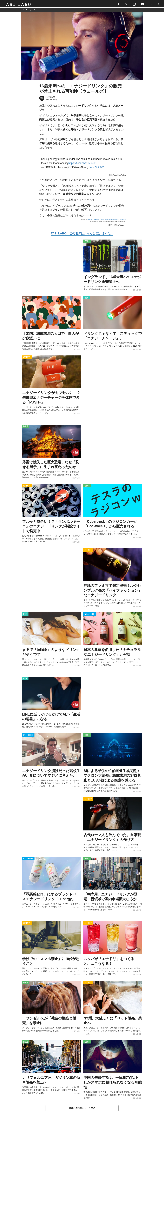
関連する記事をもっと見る (82, 1109)
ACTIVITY (26, 358)
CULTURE (27, 299)
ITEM (86, 299)
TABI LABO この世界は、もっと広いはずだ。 (82, 234)
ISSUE (87, 242)
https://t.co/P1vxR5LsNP (82, 164)
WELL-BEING (90, 615)
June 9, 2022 (96, 168)
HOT (110, 226)
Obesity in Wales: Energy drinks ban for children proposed (107, 220)
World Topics (119, 226)
